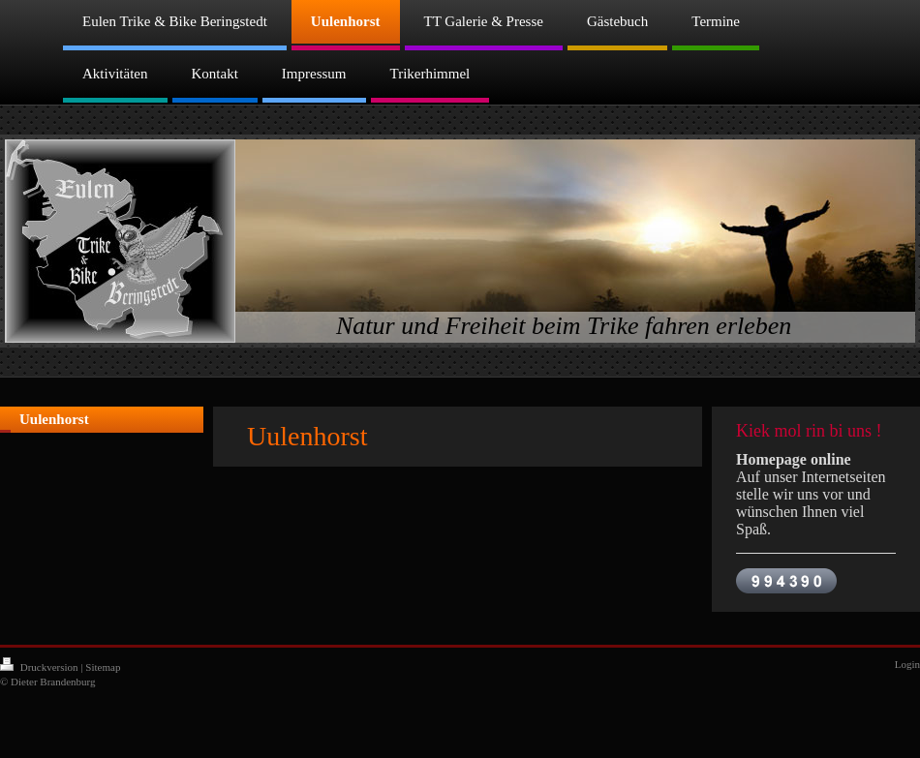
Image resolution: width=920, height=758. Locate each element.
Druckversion (40, 667)
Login (907, 664)
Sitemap (102, 667)
